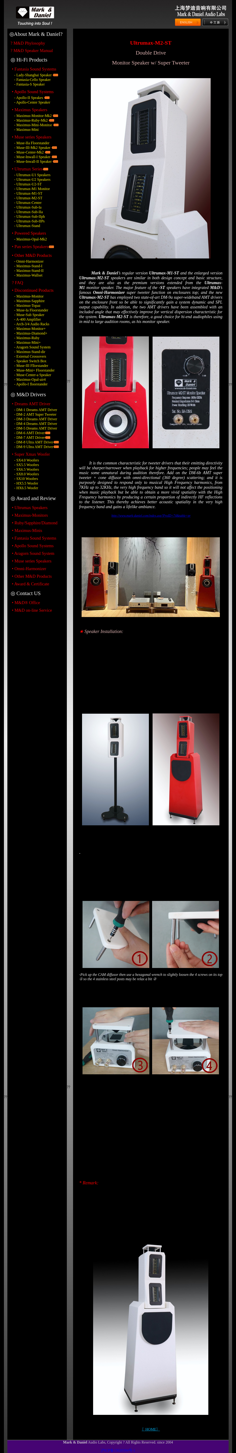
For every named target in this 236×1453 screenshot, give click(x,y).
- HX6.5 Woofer (26, 488)
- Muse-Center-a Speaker (32, 375)
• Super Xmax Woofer (31, 454)
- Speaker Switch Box (30, 361)
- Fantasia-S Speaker (29, 84)
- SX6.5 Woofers (26, 469)
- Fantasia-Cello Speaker (32, 80)
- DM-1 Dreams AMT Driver (35, 410)
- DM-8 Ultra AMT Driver (33, 442)
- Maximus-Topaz (27, 305)
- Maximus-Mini (26, 130)
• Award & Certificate (30, 583)
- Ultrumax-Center (28, 203)
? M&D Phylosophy (28, 43)
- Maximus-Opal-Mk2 (30, 239)
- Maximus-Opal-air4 (30, 379)
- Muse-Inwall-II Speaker (33, 161)
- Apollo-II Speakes (28, 98)
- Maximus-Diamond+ (30, 333)
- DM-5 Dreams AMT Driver (35, 428)
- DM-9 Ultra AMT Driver (33, 447)
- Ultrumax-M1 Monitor (32, 189)
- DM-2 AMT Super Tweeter (35, 414)
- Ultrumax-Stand (27, 226)
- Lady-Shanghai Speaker (33, 75)
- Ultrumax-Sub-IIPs (29, 221)
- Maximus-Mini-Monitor (33, 125)
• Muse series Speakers (32, 137)
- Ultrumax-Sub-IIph (29, 216)
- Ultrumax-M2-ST (28, 198)
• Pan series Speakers (30, 246)
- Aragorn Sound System (32, 347)
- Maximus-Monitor (29, 296)
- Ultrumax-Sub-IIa (28, 212)
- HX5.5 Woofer (26, 483)
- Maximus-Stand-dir (29, 352)
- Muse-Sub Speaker (29, 315)
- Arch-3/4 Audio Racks (31, 324)
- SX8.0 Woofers (26, 474)
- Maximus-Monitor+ (30, 329)
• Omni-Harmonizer (29, 568)
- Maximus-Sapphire (29, 301)
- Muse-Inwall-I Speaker (32, 157)
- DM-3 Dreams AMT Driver (35, 419)
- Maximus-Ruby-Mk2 (31, 120)
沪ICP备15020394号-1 (118, 1450)
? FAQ (17, 282)
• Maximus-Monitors (30, 515)
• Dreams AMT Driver (31, 403)
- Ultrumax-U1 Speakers (32, 175)
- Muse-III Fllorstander (31, 366)
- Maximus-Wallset (28, 275)
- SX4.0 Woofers (26, 460)
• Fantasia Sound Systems (34, 69)
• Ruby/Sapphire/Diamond (35, 522)
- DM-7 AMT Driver (29, 437)
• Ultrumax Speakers (30, 507)
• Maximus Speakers (29, 109)
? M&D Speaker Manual (32, 50)
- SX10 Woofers (26, 479)
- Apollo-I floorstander (31, 384)
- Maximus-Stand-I (28, 266)
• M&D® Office (26, 602)
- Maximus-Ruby (27, 338)
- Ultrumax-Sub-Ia (28, 207)
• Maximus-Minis (27, 530)
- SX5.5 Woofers (26, 465)
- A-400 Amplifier (27, 319)
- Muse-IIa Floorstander (32, 143)
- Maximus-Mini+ (27, 342)
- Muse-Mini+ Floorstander (34, 370)
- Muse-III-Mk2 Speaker (32, 148)
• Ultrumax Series (27, 168)
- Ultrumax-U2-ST (28, 184)
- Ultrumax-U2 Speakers (32, 179)
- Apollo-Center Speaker (32, 102)
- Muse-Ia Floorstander (31, 310)
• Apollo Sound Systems (33, 545)
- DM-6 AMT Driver (29, 433)
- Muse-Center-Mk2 (29, 152)
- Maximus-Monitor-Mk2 (33, 116)
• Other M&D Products (32, 576)
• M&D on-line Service (32, 610)
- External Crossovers (30, 356)
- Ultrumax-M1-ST (28, 193)
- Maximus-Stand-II (29, 271)
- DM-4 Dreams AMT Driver (35, 424)
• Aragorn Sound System (33, 553)
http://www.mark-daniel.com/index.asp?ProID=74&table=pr (151, 515)
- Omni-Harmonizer (29, 261)
